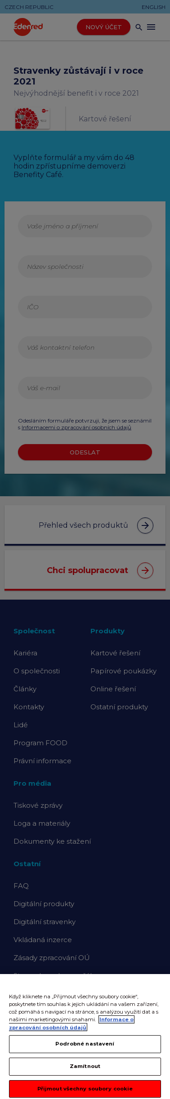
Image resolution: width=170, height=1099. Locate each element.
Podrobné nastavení (84, 1054)
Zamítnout (85, 1077)
